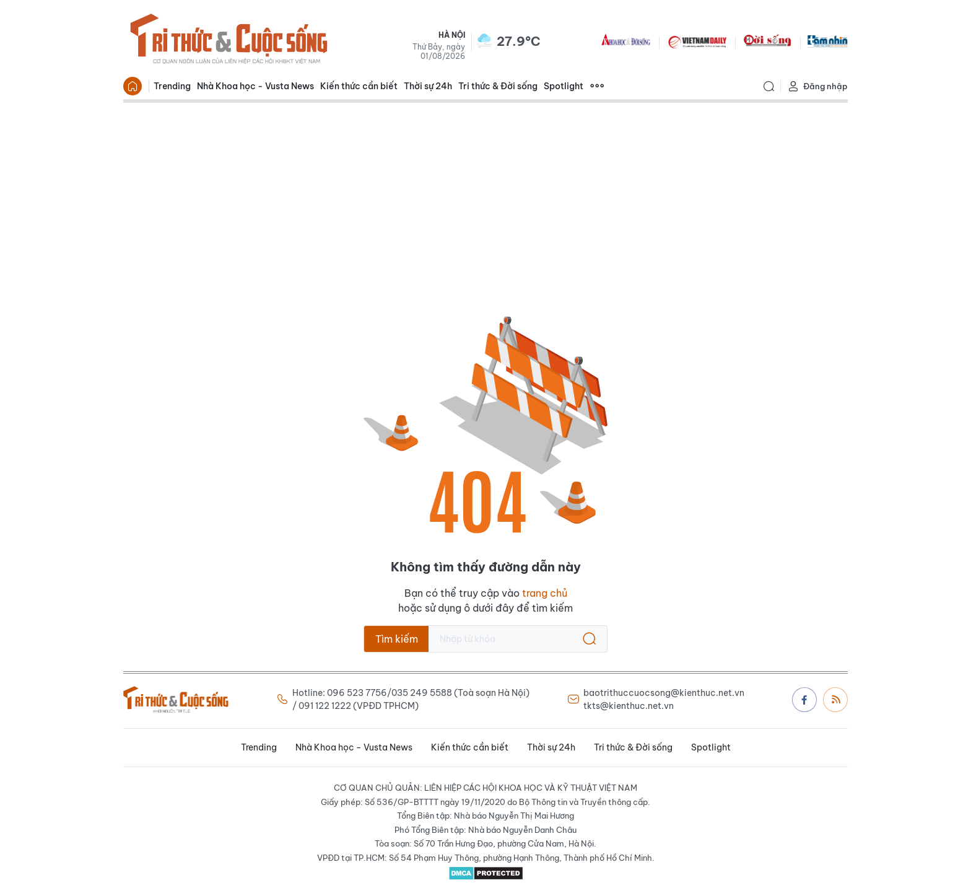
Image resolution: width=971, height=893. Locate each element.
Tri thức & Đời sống (498, 86)
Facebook (804, 699)
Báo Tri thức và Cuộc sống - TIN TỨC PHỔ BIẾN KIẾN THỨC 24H (228, 41)
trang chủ (544, 593)
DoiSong (767, 40)
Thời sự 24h (428, 86)
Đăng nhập (817, 86)
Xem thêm (597, 86)
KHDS (626, 40)
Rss (836, 699)
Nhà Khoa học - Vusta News (255, 86)
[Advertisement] (485, 195)
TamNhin (828, 40)
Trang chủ (132, 86)
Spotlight (563, 86)
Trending (172, 86)
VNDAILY (696, 40)
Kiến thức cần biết (359, 86)
